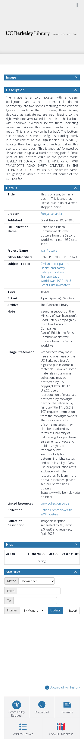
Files (9, 554)
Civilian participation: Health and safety (55, 276)
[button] (67, 717)
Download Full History (62, 698)
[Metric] (36, 591)
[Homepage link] (42, 32)
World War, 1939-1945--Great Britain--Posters (57, 293)
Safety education (52, 282)
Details (11, 198)
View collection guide (55, 514)
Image (11, 77)
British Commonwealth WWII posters (56, 522)
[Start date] (38, 601)
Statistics (13, 582)
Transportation (51, 287)
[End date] (35, 610)
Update (55, 620)
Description (15, 100)
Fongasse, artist (51, 224)
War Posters (49, 261)
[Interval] (32, 620)
